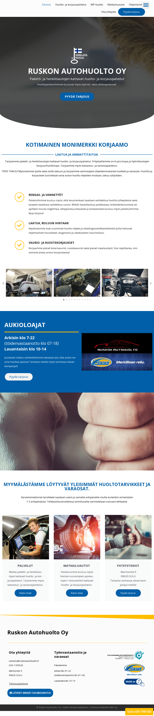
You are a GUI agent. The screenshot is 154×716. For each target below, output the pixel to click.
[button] (3, 283)
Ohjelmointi (136, 4)
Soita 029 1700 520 (139, 711)
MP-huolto (97, 4)
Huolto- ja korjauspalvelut (70, 4)
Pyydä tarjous (131, 11)
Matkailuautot (115, 4)
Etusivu (46, 4)
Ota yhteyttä (108, 11)
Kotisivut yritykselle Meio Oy (104, 712)
